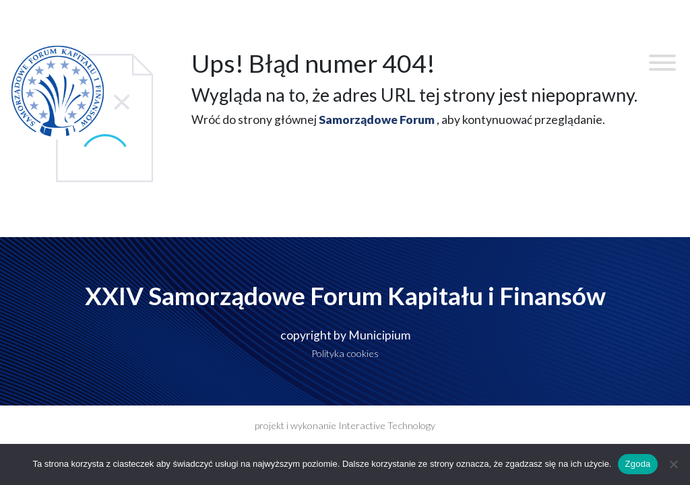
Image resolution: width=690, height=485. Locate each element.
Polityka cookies (345, 353)
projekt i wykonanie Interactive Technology (345, 425)
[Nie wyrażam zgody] (673, 464)
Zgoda (637, 464)
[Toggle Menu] (662, 63)
